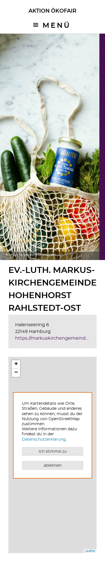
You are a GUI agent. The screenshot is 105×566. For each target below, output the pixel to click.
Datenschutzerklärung (44, 439)
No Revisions (28, 255)
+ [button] (16, 364)
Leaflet (90, 551)
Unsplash (49, 255)
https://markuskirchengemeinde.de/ (56, 338)
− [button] (16, 373)
